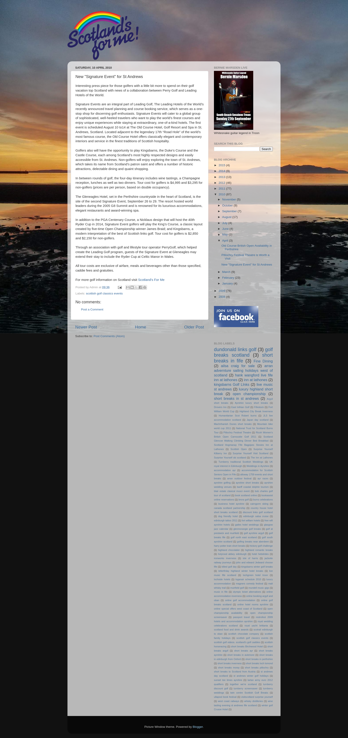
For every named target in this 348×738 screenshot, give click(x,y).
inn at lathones (255, 380)
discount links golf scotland (258, 512)
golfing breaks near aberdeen (253, 541)
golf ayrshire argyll (254, 533)
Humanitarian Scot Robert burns (238, 415)
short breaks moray (229, 667)
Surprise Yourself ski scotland (230, 457)
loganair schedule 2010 (248, 579)
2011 (222, 188)
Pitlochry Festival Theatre (237, 432)
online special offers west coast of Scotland (238, 608)
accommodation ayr (225, 470)
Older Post (194, 327)
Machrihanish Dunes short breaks (233, 424)
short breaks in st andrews (236, 398)
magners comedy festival (249, 583)
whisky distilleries (253, 701)
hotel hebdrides (260, 554)
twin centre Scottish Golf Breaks (249, 692)
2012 (222, 182)
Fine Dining (263, 361)
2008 (222, 296)
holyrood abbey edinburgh (232, 554)
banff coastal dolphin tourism (253, 487)
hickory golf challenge (261, 545)
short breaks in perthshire (259, 659)
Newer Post (86, 327)
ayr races (262, 478)
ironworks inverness (225, 558)
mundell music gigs (259, 587)
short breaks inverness (230, 663)
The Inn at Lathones (262, 457)
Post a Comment (92, 309)
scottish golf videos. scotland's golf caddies (237, 642)
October (228, 205)
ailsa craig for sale (238, 366)
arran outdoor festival (239, 478)
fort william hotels (251, 520)
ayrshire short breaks (247, 482)
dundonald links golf (235, 349)
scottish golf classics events (104, 293)
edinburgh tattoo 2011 (225, 520)
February (228, 277)
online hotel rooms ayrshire (252, 604)
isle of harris (250, 558)
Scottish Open (239, 449)
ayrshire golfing (222, 482)
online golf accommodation (240, 600)
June (225, 228)
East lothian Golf (240, 407)
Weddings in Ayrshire (258, 466)
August (227, 217)
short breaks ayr (243, 650)
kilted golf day (229, 566)
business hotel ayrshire (231, 503)
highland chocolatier (229, 550)
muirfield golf (237, 587)
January (228, 283)
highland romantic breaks (259, 550)
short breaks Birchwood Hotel (247, 646)
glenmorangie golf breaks (247, 529)
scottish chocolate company (243, 633)
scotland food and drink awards (231, 629)
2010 (222, 194)
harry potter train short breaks (229, 545)
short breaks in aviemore (240, 655)
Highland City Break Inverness (256, 411)
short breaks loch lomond (259, 663)
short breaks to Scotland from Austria (234, 671)
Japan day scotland (258, 419)
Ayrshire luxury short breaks (251, 403)
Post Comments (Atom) (109, 336)
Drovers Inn (220, 407)
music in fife (220, 591)
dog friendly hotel (228, 516)
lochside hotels (222, 579)
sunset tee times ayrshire (228, 680)
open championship (249, 394)
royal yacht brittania (256, 625)
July (225, 223)
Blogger (198, 726)
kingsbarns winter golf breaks (257, 566)
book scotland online (246, 495)
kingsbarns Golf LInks (231, 384)
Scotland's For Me (151, 280)
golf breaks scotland (243, 352)
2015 (222, 165)
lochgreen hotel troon (255, 575)
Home (140, 327)
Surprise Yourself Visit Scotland (251, 453)
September (230, 211)
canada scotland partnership (229, 508)
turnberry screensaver (246, 688)
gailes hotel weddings (247, 524)
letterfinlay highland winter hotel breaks (240, 571)
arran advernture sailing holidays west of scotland (243, 370)
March (226, 272)
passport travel (241, 617)
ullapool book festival (225, 697)
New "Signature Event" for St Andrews (246, 264)
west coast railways (228, 701)
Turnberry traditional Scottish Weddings (241, 461)
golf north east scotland (244, 537)
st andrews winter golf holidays (251, 675)
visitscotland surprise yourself (257, 697)
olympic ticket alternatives (247, 591)
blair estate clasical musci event (232, 491)
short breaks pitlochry (257, 667)
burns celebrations (263, 499)
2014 (222, 171)
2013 (222, 177)
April (225, 240)
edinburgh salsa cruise (256, 516)
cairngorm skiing (259, 503)
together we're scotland (243, 684)
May (225, 234)
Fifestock (259, 407)
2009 (222, 290)
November (229, 199)
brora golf (244, 499)
